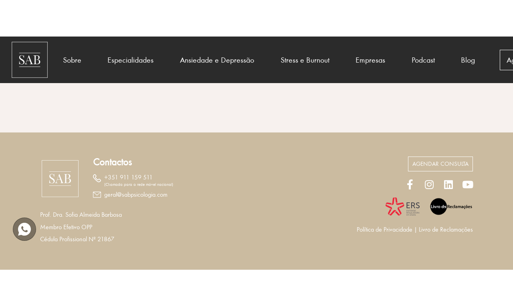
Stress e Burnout (305, 60)
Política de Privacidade (384, 229)
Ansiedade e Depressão (217, 60)
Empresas (370, 60)
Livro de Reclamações (446, 229)
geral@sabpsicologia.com (136, 194)
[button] (440, 164)
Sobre (72, 60)
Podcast (423, 60)
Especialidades (130, 60)
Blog (468, 60)
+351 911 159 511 (128, 177)
